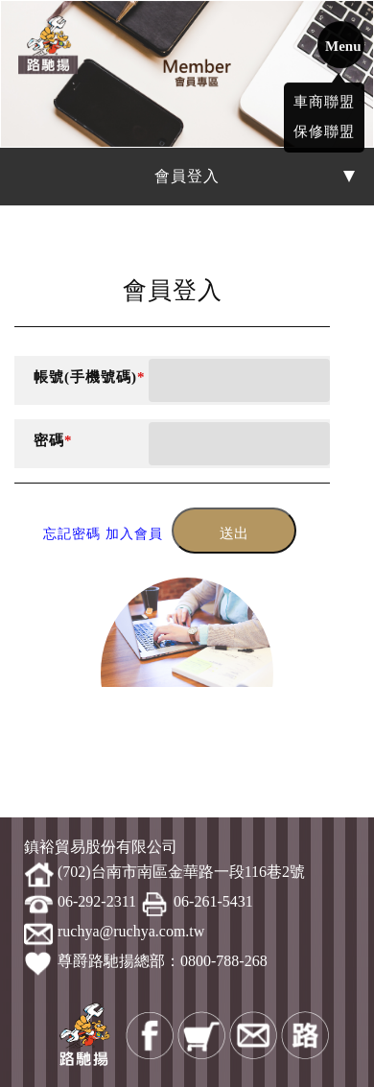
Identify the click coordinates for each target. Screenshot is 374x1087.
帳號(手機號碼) (90, 377)
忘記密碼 (72, 534)
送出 (234, 533)
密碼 (53, 440)
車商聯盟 (324, 98)
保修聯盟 (324, 127)
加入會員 (134, 534)
